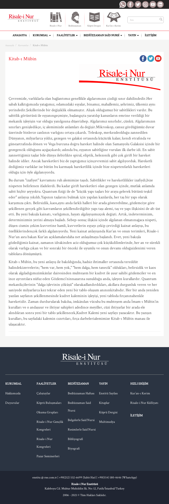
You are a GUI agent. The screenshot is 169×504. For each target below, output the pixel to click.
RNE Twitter (137, 4)
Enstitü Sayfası (108, 393)
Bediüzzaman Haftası (81, 393)
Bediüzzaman (75, 19)
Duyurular (12, 403)
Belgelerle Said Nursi (81, 420)
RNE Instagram (145, 4)
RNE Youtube (152, 4)
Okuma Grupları (47, 412)
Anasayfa (20, 35)
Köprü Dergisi (94, 19)
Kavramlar (23, 45)
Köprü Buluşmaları (49, 403)
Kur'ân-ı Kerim (113, 19)
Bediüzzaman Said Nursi (103, 35)
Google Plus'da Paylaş (158, 58)
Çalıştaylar (43, 393)
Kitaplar (104, 403)
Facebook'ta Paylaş (143, 58)
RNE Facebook (130, 4)
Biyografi (74, 448)
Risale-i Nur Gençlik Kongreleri (50, 426)
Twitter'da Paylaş (150, 58)
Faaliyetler (67, 35)
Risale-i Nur (55, 19)
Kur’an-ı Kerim (140, 393)
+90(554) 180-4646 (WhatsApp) (117, 478)
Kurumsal (42, 35)
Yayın (133, 35)
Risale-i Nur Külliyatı (144, 403)
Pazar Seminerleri (48, 456)
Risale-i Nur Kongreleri (45, 443)
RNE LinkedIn (160, 4)
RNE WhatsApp (122, 4)
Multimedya (107, 422)
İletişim (150, 35)
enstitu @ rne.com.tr (44, 478)
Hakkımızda (12, 393)
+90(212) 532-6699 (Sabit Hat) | (78, 478)
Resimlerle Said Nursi (82, 429)
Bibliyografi (75, 439)
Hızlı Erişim (139, 384)
